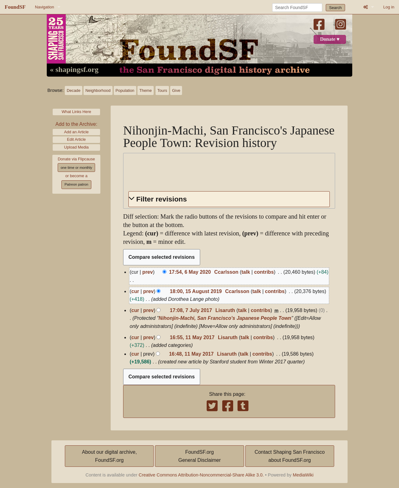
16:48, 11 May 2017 (191, 354)
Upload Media (76, 147)
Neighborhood (97, 90)
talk (246, 272)
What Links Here (76, 111)
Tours (162, 90)
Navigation (44, 7)
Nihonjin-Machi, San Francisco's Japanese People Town (225, 318)
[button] (229, 199)
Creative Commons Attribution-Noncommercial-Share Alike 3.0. (201, 474)
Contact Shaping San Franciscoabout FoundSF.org (290, 456)
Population (125, 90)
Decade (73, 90)
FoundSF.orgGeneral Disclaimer (199, 456)
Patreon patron (76, 184)
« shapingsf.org (74, 70)
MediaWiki (303, 474)
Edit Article (76, 139)
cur (135, 291)
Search (335, 7)
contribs (264, 272)
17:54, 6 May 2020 (190, 272)
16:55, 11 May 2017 (192, 337)
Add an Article (76, 132)
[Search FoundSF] (297, 7)
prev (147, 272)
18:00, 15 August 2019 (196, 291)
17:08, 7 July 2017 (191, 310)
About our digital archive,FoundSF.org (109, 456)
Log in (388, 7)
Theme (145, 90)
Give (176, 90)
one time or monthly (76, 167)
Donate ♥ (329, 39)
